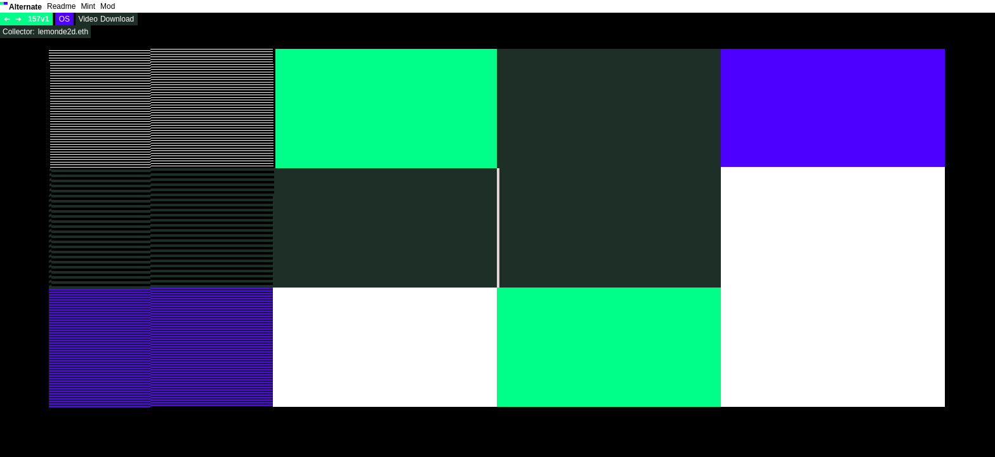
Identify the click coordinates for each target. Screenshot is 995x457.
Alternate (25, 7)
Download (117, 19)
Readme (61, 6)
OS (64, 19)
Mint (88, 6)
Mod (107, 6)
